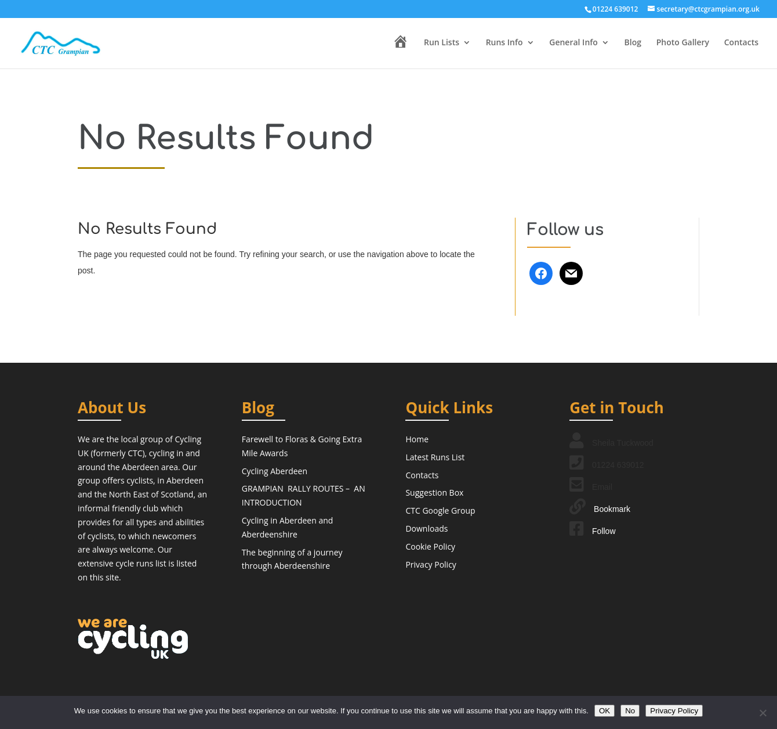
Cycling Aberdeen (274, 471)
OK (604, 710)
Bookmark (612, 509)
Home (417, 439)
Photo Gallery (682, 43)
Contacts (741, 43)
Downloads (426, 528)
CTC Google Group (440, 510)
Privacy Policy (430, 564)
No (630, 710)
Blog (632, 43)
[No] (762, 713)
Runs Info (504, 43)
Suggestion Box (434, 492)
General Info (573, 43)
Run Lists (441, 43)
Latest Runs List (434, 457)
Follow (603, 531)
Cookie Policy (430, 546)
